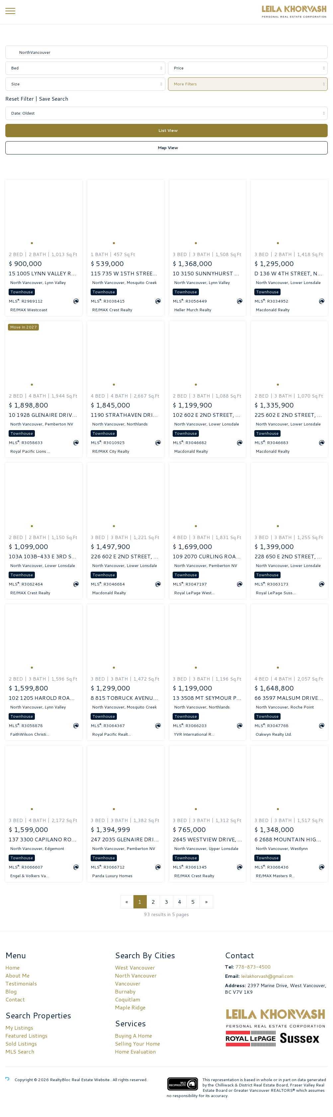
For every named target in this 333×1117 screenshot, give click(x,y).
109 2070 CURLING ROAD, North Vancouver (208, 556)
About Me (17, 975)
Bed (15, 68)
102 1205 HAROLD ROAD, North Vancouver (44, 698)
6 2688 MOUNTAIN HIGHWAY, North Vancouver (289, 839)
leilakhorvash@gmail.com (267, 976)
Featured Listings (26, 1035)
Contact (15, 999)
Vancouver (127, 983)
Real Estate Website (91, 1079)
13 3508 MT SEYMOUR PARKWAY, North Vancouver (208, 698)
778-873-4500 (253, 967)
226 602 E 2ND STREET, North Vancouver (126, 556)
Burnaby (125, 991)
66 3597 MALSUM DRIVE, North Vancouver (289, 698)
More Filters (185, 84)
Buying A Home (133, 1035)
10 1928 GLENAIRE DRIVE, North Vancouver (44, 415)
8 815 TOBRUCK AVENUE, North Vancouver (126, 698)
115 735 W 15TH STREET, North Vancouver (126, 273)
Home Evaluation (135, 1051)
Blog (11, 991)
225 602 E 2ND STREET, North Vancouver (289, 415)
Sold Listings (21, 1043)
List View (168, 130)
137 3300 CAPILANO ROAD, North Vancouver (44, 839)
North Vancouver (136, 975)
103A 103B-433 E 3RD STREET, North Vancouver (44, 556)
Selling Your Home (137, 1043)
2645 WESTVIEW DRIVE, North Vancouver (208, 839)
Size (15, 84)
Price (179, 68)
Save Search (53, 98)
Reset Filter (20, 98)
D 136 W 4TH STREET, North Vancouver (289, 273)
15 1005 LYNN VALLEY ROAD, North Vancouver (44, 273)
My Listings (19, 1027)
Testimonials (21, 983)
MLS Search (19, 1051)
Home (12, 967)
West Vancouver (135, 967)
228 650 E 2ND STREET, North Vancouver (289, 556)
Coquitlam (127, 999)
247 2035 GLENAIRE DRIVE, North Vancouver (126, 839)
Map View (168, 147)
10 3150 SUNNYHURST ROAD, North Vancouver (208, 273)
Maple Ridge (130, 1007)
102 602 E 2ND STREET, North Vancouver (208, 415)
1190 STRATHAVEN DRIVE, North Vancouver (126, 415)
